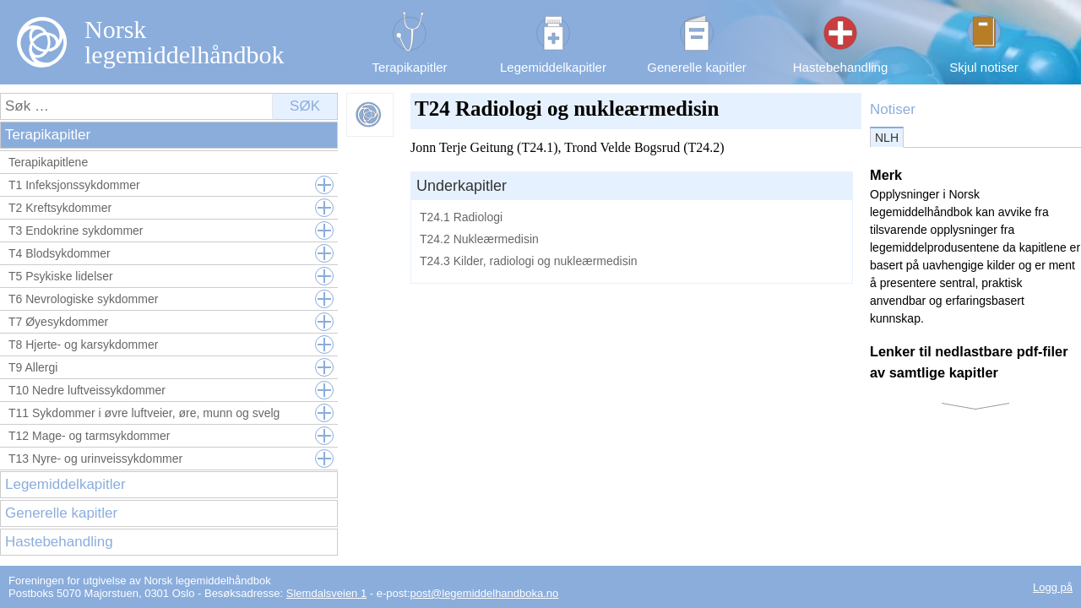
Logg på (1053, 587)
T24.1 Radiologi (461, 217)
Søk (305, 106)
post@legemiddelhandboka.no (484, 593)
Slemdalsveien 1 (326, 593)
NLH (887, 137)
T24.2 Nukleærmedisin (479, 239)
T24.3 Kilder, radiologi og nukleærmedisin (529, 261)
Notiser (892, 109)
